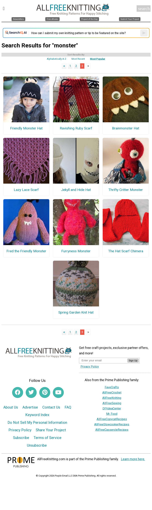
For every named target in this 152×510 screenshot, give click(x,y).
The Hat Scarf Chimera (125, 251)
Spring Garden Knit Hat (76, 312)
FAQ (68, 407)
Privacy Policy (19, 430)
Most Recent (78, 58)
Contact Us (51, 407)
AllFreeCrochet (111, 392)
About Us (10, 407)
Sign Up (133, 360)
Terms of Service (47, 437)
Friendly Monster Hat (26, 128)
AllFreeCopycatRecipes (112, 419)
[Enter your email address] (103, 360)
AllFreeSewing (111, 403)
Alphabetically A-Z (56, 58)
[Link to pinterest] (44, 392)
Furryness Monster (76, 251)
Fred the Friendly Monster (26, 251)
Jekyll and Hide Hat (76, 190)
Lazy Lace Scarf (26, 190)
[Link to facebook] (17, 392)
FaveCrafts (112, 387)
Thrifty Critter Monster (125, 190)
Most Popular (97, 58)
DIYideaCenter (111, 408)
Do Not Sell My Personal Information (37, 422)
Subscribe (21, 437)
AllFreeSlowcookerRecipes (111, 424)
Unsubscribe (37, 445)
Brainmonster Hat (125, 128)
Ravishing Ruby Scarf (76, 128)
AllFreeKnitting (111, 398)
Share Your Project (51, 430)
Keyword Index (37, 415)
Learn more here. (133, 459)
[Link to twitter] (31, 392)
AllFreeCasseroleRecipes (111, 429)
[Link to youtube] (58, 392)
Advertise (30, 407)
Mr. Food (111, 414)
